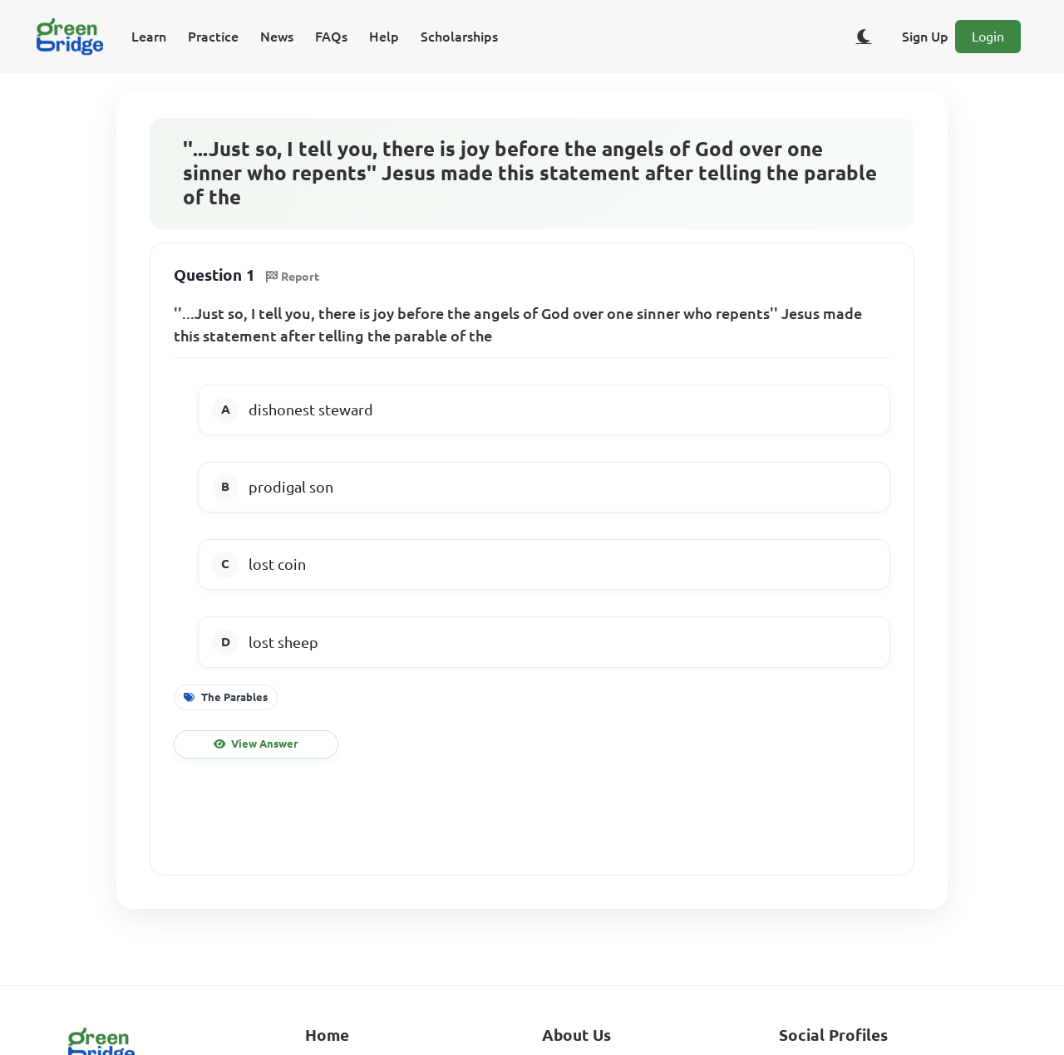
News (276, 36)
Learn (148, 36)
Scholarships (459, 36)
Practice (213, 36)
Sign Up (925, 36)
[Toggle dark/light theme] (863, 36)
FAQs (331, 36)
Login (988, 36)
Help (384, 36)
